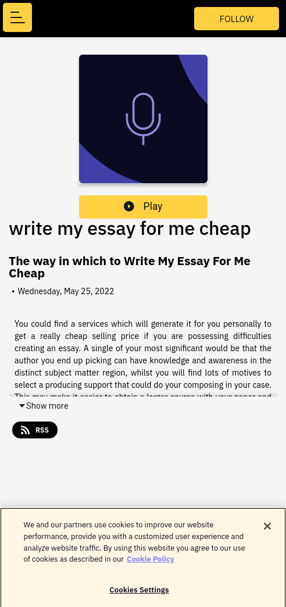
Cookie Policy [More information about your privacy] (150, 561)
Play (143, 206)
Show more (43, 405)
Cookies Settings (139, 592)
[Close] (267, 529)
